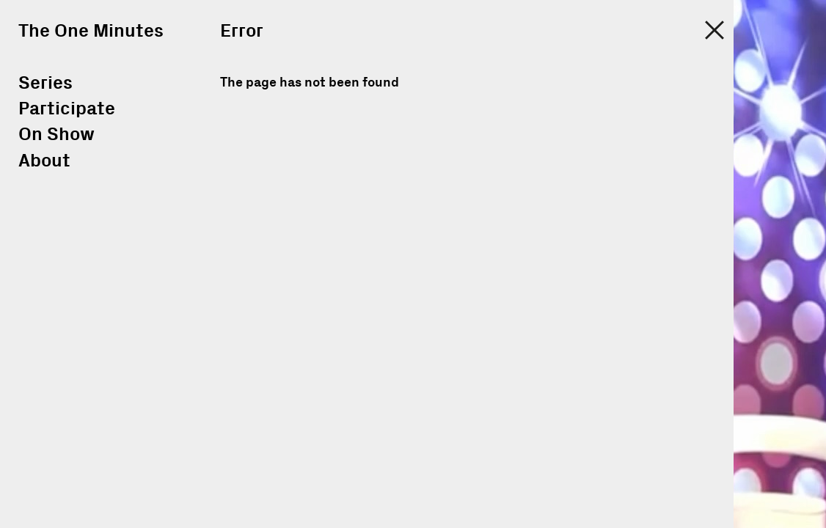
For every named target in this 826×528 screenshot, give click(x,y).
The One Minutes (91, 31)
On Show (56, 134)
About (44, 161)
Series (45, 83)
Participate (66, 109)
